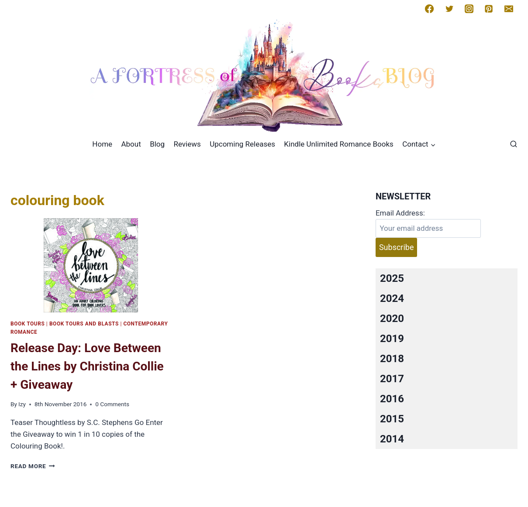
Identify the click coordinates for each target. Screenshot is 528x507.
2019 (392, 338)
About (131, 144)
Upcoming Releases (242, 144)
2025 (392, 278)
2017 (392, 379)
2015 (392, 419)
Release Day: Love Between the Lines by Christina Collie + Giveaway (87, 366)
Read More (32, 465)
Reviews (186, 144)
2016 (392, 399)
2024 (392, 298)
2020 (392, 318)
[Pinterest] (488, 8)
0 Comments (112, 404)
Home (102, 144)
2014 (392, 439)
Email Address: (400, 213)
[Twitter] (449, 8)
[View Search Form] (514, 144)
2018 (392, 359)
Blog (157, 144)
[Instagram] (469, 8)
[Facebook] (429, 8)
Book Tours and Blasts (84, 324)
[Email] (509, 8)
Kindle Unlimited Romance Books (338, 144)
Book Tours (27, 324)
